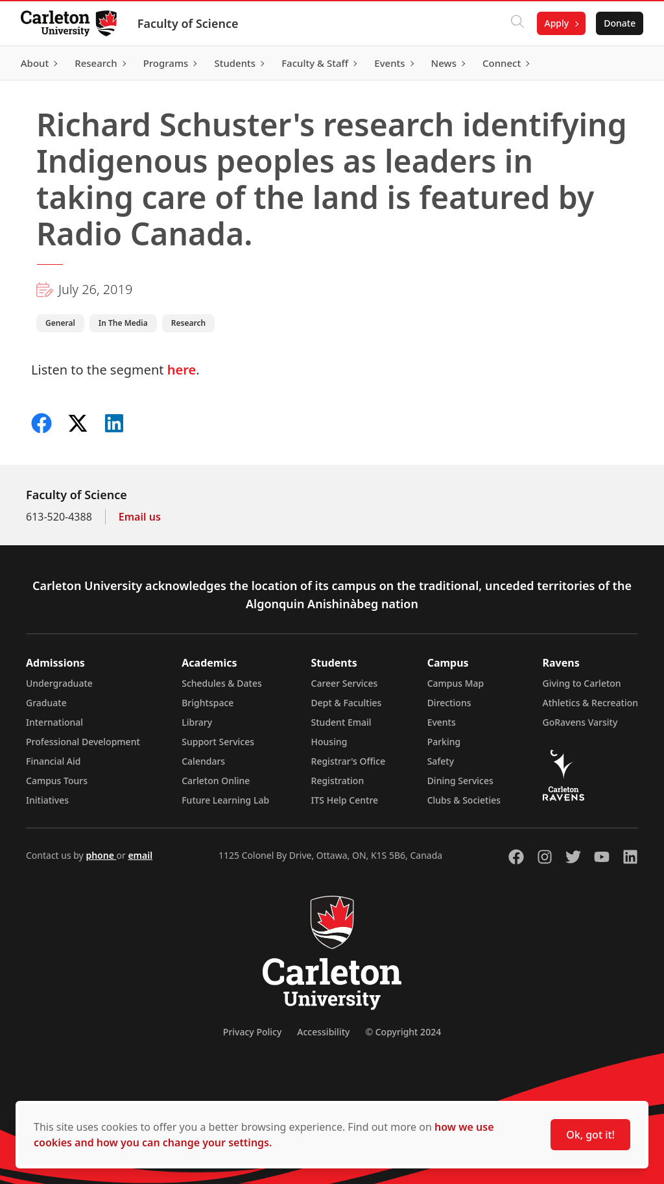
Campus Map (455, 683)
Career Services (344, 683)
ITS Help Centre (345, 800)
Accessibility (323, 1032)
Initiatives (47, 800)
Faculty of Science (188, 23)
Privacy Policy (252, 1032)
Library (197, 722)
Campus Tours (57, 780)
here (181, 369)
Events (441, 722)
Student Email (341, 722)
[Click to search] (516, 23)
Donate (619, 23)
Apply (556, 23)
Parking (444, 741)
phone (101, 855)
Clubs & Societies (464, 800)
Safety (441, 761)
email (140, 855)
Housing (329, 741)
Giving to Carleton (582, 683)
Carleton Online (216, 780)
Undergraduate (59, 683)
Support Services (218, 741)
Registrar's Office (348, 761)
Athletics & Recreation (590, 703)
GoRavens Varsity (580, 722)
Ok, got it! (590, 1135)
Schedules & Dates (222, 683)
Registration (337, 780)
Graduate (46, 703)
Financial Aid (53, 761)
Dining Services (460, 780)
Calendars (203, 761)
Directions (449, 703)
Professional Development (83, 741)
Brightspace (207, 703)
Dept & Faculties (346, 703)
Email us (140, 517)
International (54, 722)
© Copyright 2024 (403, 1032)
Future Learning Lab (225, 800)
